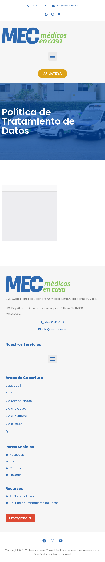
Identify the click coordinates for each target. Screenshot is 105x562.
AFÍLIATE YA (52, 73)
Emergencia (20, 518)
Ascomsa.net (62, 554)
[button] (52, 56)
